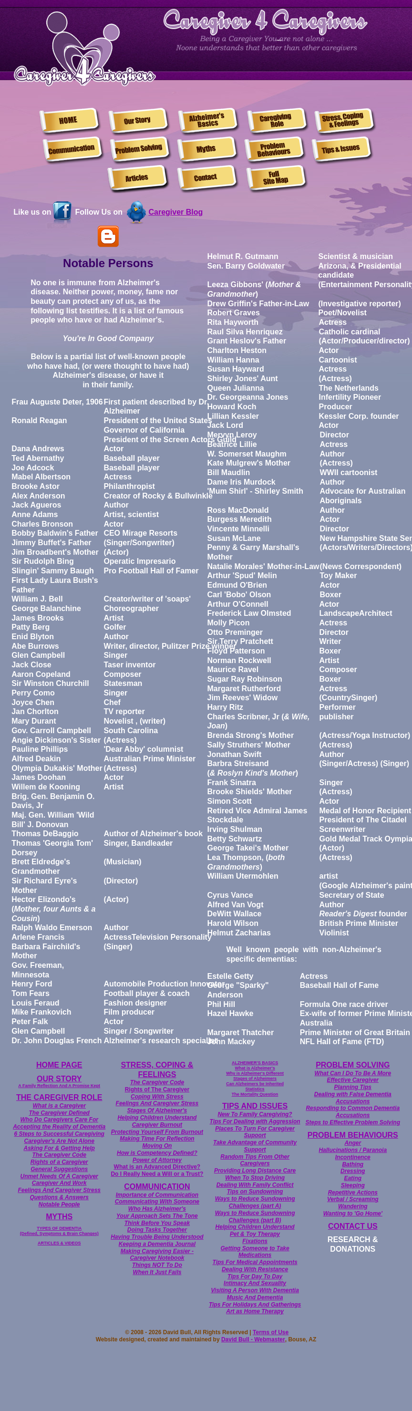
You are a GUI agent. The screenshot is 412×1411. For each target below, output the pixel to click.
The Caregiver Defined (59, 1113)
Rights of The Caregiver (157, 1089)
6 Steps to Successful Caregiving (59, 1134)
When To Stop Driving (255, 1177)
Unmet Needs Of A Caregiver (59, 1176)
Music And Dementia (255, 1297)
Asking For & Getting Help (59, 1148)
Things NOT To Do (157, 1265)
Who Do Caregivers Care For (59, 1119)
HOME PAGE (59, 1065)
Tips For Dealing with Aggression (255, 1121)
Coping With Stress (157, 1096)
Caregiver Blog (175, 212)
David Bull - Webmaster (253, 1339)
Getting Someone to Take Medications (254, 1252)
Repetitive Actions (353, 1192)
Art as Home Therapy (255, 1311)
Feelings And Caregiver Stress (59, 1190)
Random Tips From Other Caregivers (254, 1160)
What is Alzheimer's (255, 1068)
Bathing (352, 1164)
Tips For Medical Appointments (255, 1262)
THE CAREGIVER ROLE (59, 1097)
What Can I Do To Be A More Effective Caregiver (352, 1077)
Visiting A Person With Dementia (255, 1290)
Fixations (255, 1241)
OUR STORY (59, 1079)
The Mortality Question (255, 1094)
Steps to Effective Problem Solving (353, 1122)
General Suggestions (59, 1169)
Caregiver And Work (59, 1183)
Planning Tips (352, 1087)
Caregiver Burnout (157, 1124)
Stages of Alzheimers (255, 1078)
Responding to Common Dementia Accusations (353, 1112)
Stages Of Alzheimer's (157, 1110)
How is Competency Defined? (157, 1153)
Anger (352, 1143)
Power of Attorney (157, 1160)
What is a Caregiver (59, 1105)
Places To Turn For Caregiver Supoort (255, 1132)
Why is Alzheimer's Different (255, 1073)
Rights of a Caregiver (59, 1162)
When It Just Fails (157, 1272)
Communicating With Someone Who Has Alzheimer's (157, 1205)
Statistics (255, 1089)
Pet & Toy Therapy (255, 1234)
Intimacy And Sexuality (255, 1283)
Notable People (59, 1204)
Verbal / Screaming (353, 1199)
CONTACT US (353, 1226)
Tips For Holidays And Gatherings (255, 1304)
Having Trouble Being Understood (157, 1237)
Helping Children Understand (156, 1117)
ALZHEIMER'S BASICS (255, 1062)
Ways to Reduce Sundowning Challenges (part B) (255, 1217)
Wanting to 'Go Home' (352, 1213)
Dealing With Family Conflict (255, 1185)
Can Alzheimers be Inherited (255, 1083)
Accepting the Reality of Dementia (59, 1126)
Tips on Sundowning (255, 1191)
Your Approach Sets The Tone (157, 1216)
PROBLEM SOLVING (353, 1065)
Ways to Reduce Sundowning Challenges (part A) (255, 1202)
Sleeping (353, 1185)
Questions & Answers (59, 1197)
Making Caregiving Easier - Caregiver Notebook (157, 1255)
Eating (352, 1178)
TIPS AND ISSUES (255, 1106)
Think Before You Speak (157, 1223)
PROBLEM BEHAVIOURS (353, 1135)
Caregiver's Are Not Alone (59, 1141)
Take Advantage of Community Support (255, 1146)
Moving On (157, 1145)
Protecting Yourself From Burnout (157, 1132)
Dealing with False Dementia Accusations (352, 1098)
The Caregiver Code (59, 1155)
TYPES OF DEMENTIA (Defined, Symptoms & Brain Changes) (59, 1231)
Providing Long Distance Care (255, 1170)
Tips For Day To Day (254, 1276)
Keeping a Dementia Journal (157, 1244)
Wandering (353, 1206)
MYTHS (59, 1217)
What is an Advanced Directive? (157, 1166)
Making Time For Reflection (157, 1138)
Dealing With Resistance (255, 1269)
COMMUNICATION (157, 1187)
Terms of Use (270, 1332)
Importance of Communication (157, 1195)
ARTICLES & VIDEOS (59, 1243)
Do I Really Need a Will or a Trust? (157, 1174)
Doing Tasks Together (157, 1229)
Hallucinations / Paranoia (353, 1150)
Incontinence (353, 1157)
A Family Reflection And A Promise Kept (59, 1085)
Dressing (352, 1171)
